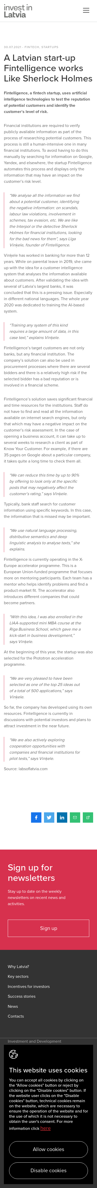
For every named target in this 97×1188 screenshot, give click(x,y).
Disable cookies (48, 1171)
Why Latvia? (18, 966)
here (45, 1128)
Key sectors (18, 976)
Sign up (48, 928)
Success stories (21, 996)
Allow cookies (48, 1149)
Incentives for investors (29, 986)
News (13, 1006)
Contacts (16, 1016)
